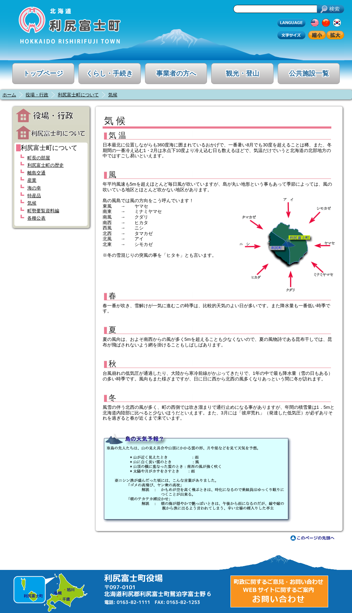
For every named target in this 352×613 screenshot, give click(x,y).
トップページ (43, 73)
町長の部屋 (38, 157)
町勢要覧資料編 (43, 210)
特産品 (34, 195)
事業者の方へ (176, 73)
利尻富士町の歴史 (45, 165)
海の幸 (34, 188)
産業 (31, 180)
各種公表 (36, 218)
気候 (112, 94)
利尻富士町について (78, 94)
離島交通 (36, 172)
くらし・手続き (109, 73)
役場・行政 (37, 94)
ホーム (9, 94)
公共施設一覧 (309, 73)
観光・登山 (242, 73)
